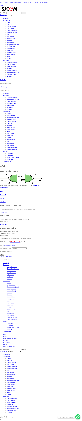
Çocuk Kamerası (11, 66)
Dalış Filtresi (10, 28)
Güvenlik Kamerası (12, 70)
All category (6, 18)
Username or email (5, 248)
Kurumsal (6, 321)
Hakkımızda (10, 323)
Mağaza (5, 344)
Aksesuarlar (6, 20)
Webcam (9, 76)
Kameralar (6, 60)
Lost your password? (6, 256)
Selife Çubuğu (11, 48)
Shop (2, 191)
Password (3, 251)
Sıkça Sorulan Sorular (13, 327)
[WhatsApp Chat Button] (77, 416)
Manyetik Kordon (11, 38)
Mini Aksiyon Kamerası (13, 72)
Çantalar (9, 24)
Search (24, 13)
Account (3, 195)
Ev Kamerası (10, 275)
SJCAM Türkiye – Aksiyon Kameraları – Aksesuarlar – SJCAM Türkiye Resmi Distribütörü (24, 2)
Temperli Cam (11, 54)
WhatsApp (3, 87)
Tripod (8, 56)
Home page (36, 185)
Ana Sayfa (6, 263)
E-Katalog (10, 325)
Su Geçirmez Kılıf (11, 52)
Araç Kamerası (11, 64)
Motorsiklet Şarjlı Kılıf (13, 44)
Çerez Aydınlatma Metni (10, 338)
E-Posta (3, 80)
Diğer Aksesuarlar (12, 30)
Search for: (3, 13)
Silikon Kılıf (10, 50)
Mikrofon (9, 40)
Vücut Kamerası (11, 74)
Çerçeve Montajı (11, 26)
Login (2, 254)
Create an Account (9, 245)
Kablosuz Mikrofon (12, 32)
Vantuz (9, 58)
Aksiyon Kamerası (12, 62)
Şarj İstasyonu (11, 46)
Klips (8, 34)
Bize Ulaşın (10, 329)
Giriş (4, 334)
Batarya (9, 22)
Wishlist (3, 202)
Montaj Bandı (10, 42)
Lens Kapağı (10, 36)
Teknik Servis (7, 331)
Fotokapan (10, 68)
